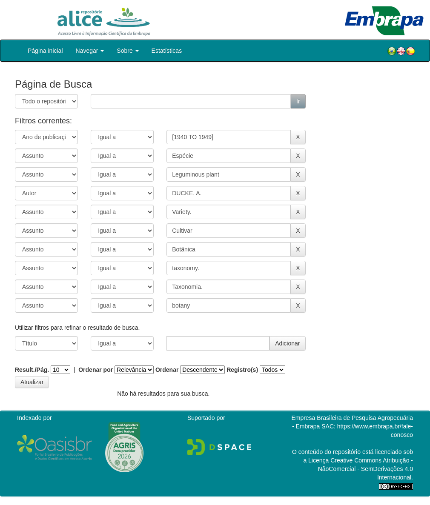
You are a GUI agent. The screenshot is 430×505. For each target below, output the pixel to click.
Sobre (127, 50)
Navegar (90, 50)
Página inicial (45, 50)
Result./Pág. (32, 369)
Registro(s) (242, 369)
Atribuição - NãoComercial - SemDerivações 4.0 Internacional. (365, 469)
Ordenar (166, 369)
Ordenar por (95, 369)
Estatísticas (167, 50)
